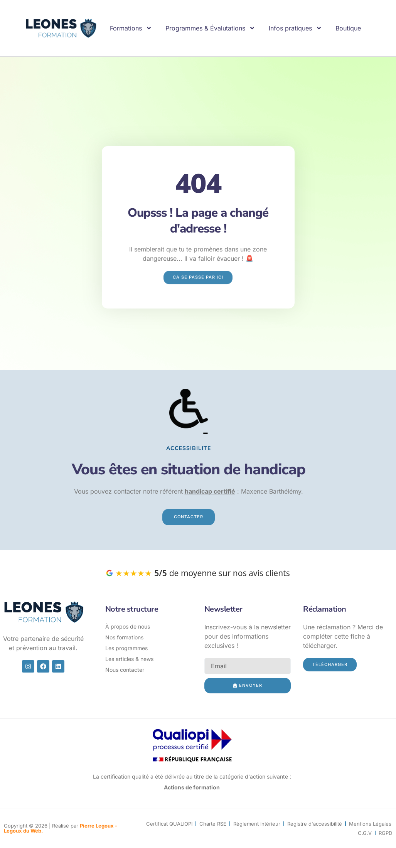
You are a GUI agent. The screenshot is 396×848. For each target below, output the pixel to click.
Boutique (348, 28)
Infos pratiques (295, 28)
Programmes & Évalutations (210, 28)
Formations (131, 28)
